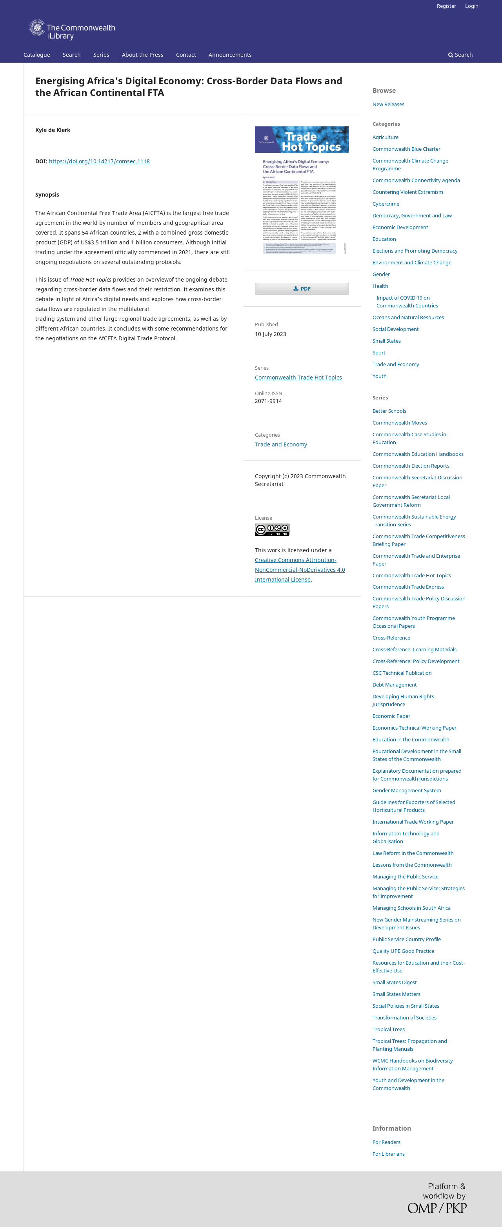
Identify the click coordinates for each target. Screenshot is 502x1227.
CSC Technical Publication (402, 672)
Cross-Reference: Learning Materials (415, 649)
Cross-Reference (391, 637)
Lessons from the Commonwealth (412, 864)
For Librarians (389, 1153)
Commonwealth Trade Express (408, 586)
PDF (305, 288)
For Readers (386, 1142)
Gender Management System (407, 790)
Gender (381, 274)
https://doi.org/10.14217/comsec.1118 (99, 161)
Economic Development (400, 227)
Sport (379, 352)
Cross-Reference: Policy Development (416, 661)
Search (72, 54)
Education (384, 238)
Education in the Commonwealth (411, 739)
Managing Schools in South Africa (412, 907)
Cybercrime (386, 203)
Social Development (396, 329)
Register (446, 5)
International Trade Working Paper (413, 821)
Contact (186, 54)
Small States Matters (396, 994)
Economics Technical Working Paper (415, 727)
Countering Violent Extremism (408, 191)
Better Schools (389, 410)
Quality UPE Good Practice (403, 950)
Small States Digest (395, 982)
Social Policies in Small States (406, 1005)
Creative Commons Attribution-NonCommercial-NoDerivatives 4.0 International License (300, 569)
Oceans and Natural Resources (408, 317)
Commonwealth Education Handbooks (418, 453)
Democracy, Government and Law (412, 215)
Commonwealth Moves (400, 422)
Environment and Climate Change (412, 262)
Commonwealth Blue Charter (406, 148)
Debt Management (395, 684)
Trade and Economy (281, 444)
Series (101, 54)
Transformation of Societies (405, 1017)
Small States (387, 340)
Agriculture (385, 137)
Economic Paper (391, 715)
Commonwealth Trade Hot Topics (298, 377)
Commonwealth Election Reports (411, 465)
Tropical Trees (389, 1029)
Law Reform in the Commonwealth (413, 853)
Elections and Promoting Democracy (415, 250)
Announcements (230, 54)
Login (471, 5)
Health (380, 285)
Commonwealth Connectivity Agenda (416, 180)
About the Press (143, 54)
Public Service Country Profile (407, 939)
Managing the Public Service (405, 876)
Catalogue (37, 54)
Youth (380, 375)
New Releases (388, 104)
